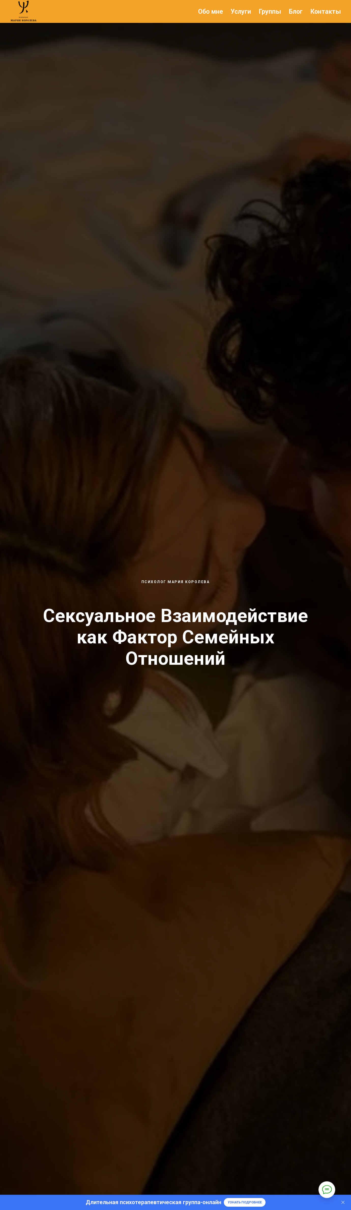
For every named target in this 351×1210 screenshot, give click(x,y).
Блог (296, 11)
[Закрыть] (343, 1202)
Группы (270, 11)
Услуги (241, 11)
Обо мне (210, 11)
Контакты (325, 11)
